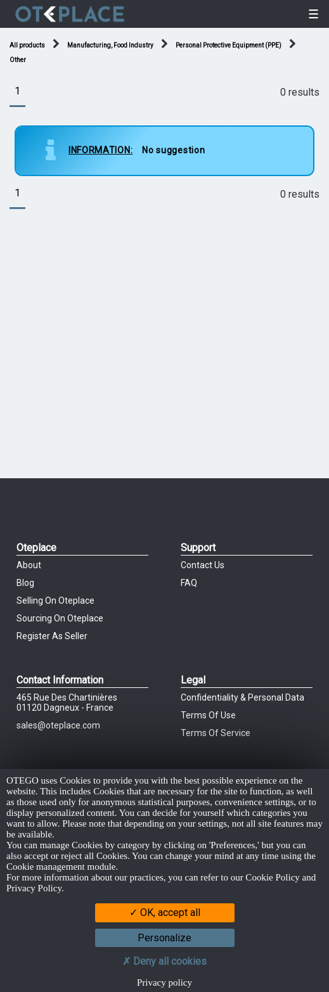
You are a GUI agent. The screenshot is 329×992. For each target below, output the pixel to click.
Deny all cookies (164, 961)
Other (18, 59)
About (28, 565)
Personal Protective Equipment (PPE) (228, 45)
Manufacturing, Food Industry (110, 45)
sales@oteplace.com (58, 725)
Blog (25, 583)
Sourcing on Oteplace (59, 618)
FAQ (189, 583)
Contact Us (202, 565)
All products (27, 45)
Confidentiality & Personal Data (242, 697)
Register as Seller (51, 636)
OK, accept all (164, 912)
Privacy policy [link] (164, 982)
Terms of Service (215, 733)
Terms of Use (208, 715)
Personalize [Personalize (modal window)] (164, 938)
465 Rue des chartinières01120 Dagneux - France (66, 702)
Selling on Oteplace (55, 600)
